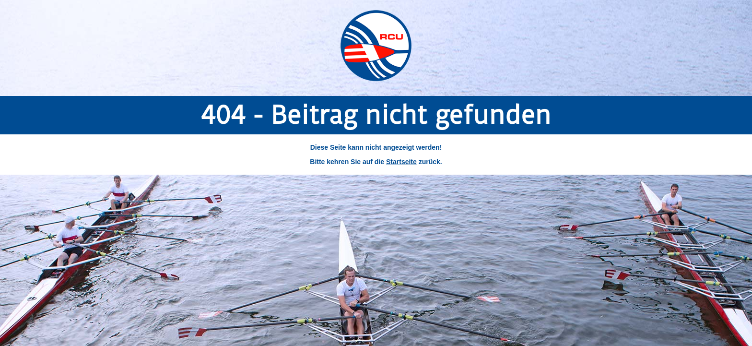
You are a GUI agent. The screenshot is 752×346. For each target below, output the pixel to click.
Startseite (401, 162)
